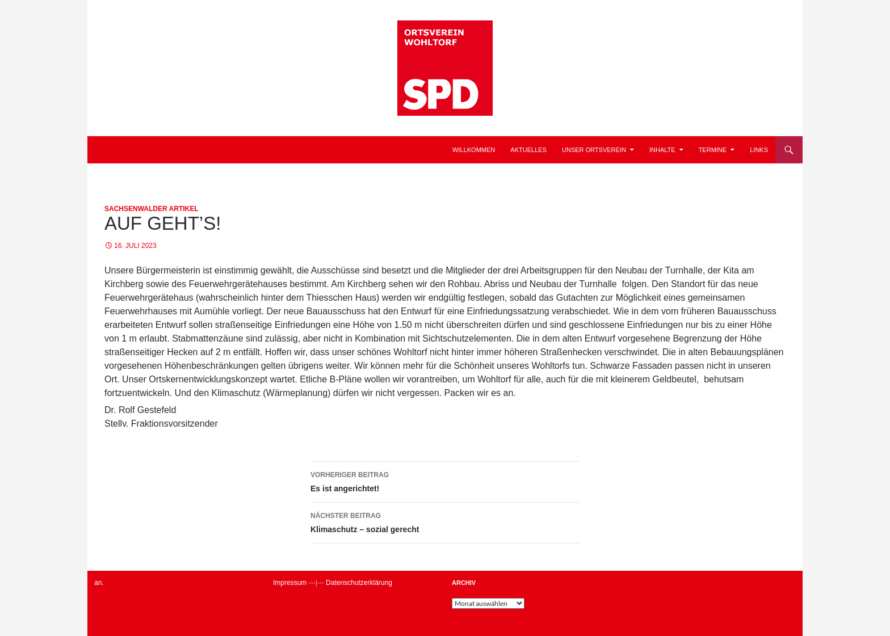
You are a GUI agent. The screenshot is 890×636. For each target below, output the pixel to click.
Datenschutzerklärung (359, 583)
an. (99, 583)
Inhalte (662, 149)
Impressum (290, 583)
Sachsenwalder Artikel (151, 209)
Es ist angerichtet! (445, 480)
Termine (713, 149)
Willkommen (473, 149)
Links (759, 149)
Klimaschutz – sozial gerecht (445, 521)
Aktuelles (528, 149)
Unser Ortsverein (594, 149)
